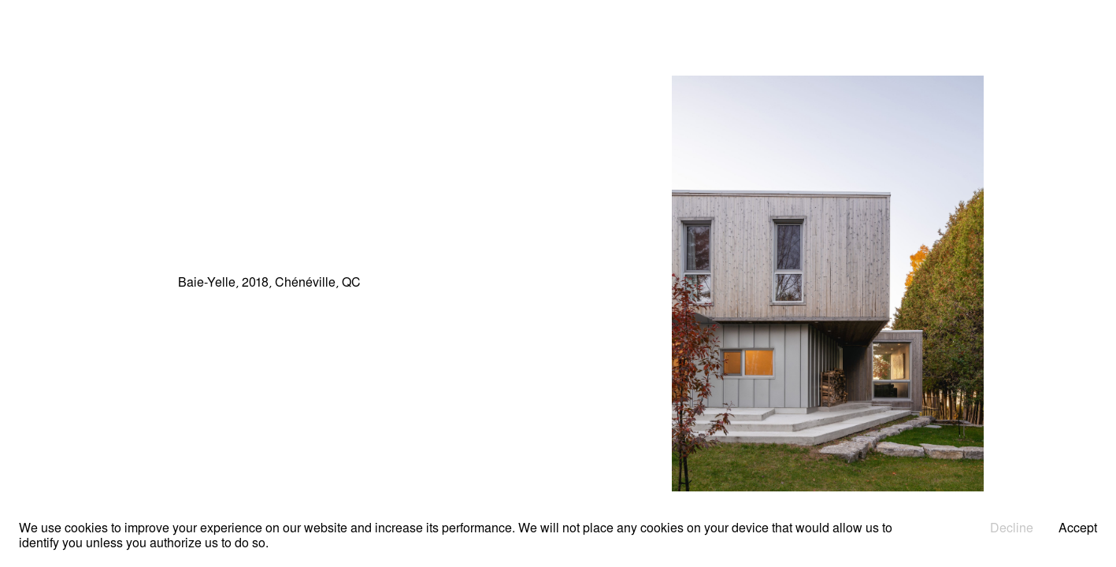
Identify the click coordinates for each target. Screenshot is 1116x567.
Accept (1078, 529)
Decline (1011, 529)
